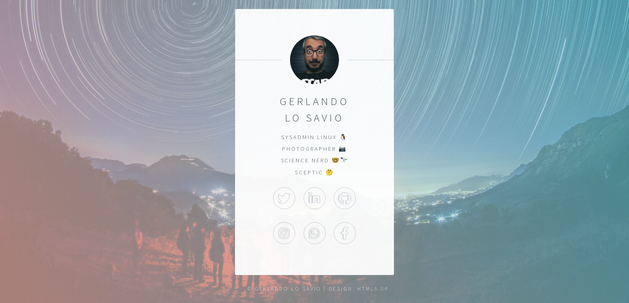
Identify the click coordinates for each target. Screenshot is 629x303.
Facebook (345, 233)
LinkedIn (314, 198)
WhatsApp (314, 233)
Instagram (284, 233)
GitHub (345, 198)
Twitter (284, 198)
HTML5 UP (372, 288)
